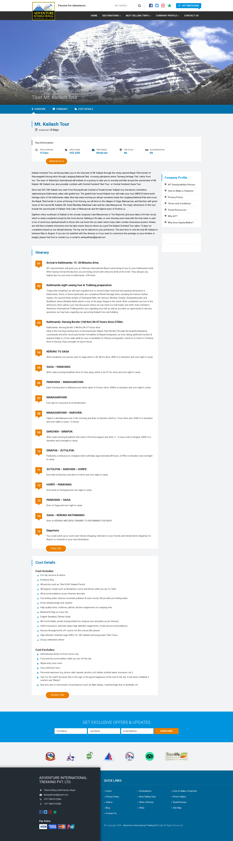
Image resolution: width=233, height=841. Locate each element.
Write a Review (146, 802)
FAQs (141, 807)
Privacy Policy (175, 197)
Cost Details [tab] (84, 109)
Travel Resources (177, 210)
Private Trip (57, 695)
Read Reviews (179, 802)
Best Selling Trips (137, 15)
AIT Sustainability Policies (181, 184)
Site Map (177, 807)
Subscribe (166, 731)
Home (94, 15)
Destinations (110, 15)
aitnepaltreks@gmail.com (56, 794)
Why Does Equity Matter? (181, 222)
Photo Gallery (179, 796)
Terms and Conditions (179, 203)
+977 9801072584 (188, 5)
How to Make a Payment (180, 191)
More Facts (56, 161)
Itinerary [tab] (59, 109)
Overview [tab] (38, 109)
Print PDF (56, 548)
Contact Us (191, 15)
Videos (109, 802)
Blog (108, 807)
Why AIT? (172, 216)
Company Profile (166, 15)
